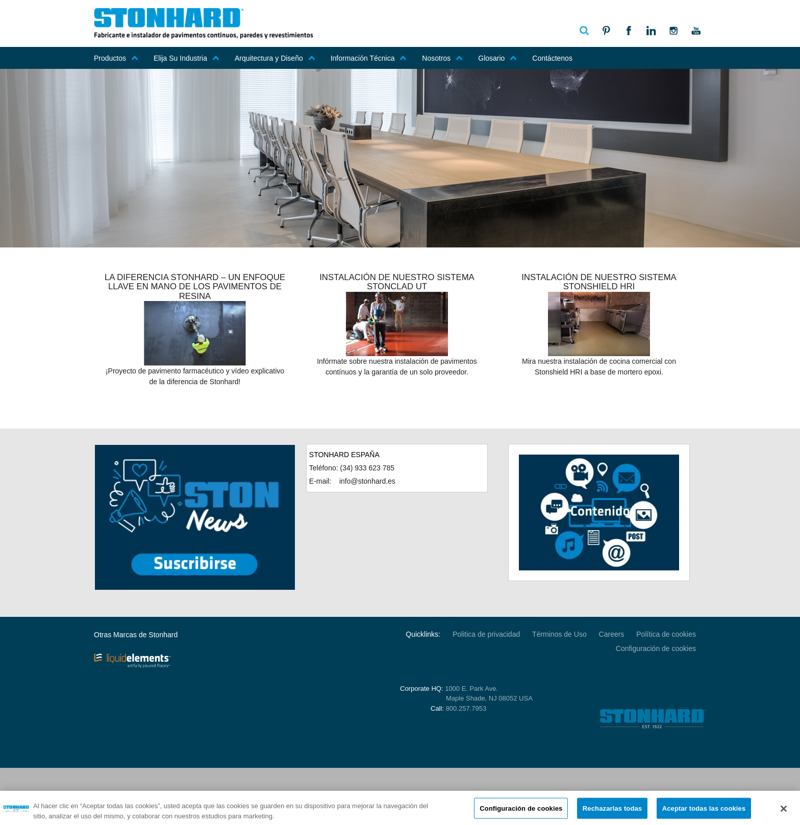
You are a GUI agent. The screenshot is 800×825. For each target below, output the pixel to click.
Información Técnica (369, 58)
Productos (116, 58)
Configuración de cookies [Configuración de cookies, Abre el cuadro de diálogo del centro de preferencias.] (521, 812)
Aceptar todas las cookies (704, 812)
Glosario (497, 58)
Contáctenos (552, 58)
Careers (611, 634)
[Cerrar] (783, 813)
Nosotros (442, 58)
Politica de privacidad (486, 634)
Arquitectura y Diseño (275, 58)
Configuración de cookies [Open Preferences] (656, 648)
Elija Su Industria (186, 58)
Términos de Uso (559, 634)
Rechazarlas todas (612, 812)
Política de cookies (666, 634)
